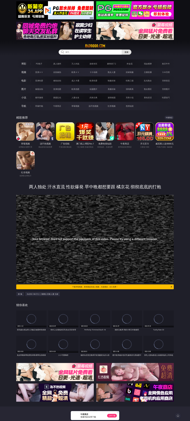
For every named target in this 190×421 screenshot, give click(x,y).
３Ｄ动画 (93, 72)
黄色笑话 (148, 97)
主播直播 (148, 72)
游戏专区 (93, 63)
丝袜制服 (130, 72)
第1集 (20, 294)
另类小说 (130, 97)
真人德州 (57, 63)
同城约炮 (39, 106)
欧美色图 (75, 89)
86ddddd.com (95, 46)
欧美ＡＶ (75, 72)
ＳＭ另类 (166, 72)
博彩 (23, 63)
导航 (23, 106)
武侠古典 (93, 97)
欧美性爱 (93, 80)
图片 (23, 89)
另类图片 (166, 89)
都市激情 (39, 97)
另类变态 (166, 80)
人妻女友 (75, 97)
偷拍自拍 (57, 80)
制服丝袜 (111, 80)
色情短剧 (130, 106)
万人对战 (75, 63)
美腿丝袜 (111, 89)
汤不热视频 (93, 106)
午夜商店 (57, 106)
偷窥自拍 (39, 89)
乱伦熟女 (148, 80)
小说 (23, 97)
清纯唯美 (130, 89)
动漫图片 (93, 89)
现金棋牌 (148, 63)
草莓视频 (75, 106)
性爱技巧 (166, 97)
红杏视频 (111, 106)
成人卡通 (75, 80)
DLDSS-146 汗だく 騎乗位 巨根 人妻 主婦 (42, 294)
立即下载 (112, 415)
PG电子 (39, 63)
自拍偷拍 (57, 72)
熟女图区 (148, 89)
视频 (23, 72)
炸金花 (130, 63)
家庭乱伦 (57, 97)
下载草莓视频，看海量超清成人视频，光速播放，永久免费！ (122, 286)
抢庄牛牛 (166, 63)
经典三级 (130, 80)
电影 (23, 80)
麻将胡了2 (111, 63)
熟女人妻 (111, 72)
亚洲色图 (57, 89)
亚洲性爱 (39, 80)
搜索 (126, 52)
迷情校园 (111, 97)
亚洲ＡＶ (39, 72)
